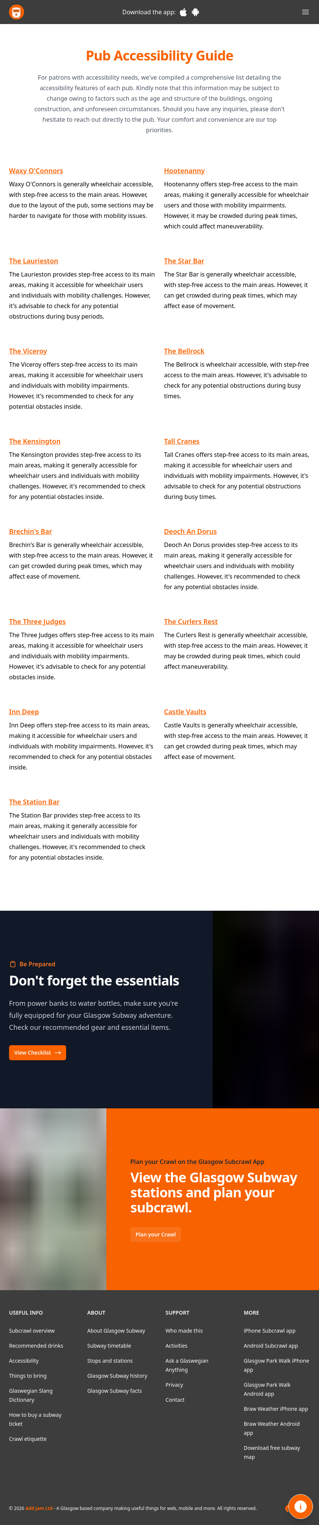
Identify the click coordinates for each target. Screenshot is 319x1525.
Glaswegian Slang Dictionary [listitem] (31, 1395)
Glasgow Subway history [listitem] (117, 1375)
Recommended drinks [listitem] (36, 1345)
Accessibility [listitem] (24, 1360)
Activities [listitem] (176, 1345)
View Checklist (38, 1052)
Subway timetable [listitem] (109, 1345)
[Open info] (300, 1506)
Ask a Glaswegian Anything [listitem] (187, 1365)
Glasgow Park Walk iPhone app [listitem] (276, 1365)
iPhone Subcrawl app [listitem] (270, 1330)
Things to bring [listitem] (28, 1375)
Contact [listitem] (175, 1399)
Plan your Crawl (156, 1234)
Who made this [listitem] (184, 1330)
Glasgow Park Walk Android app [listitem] (267, 1389)
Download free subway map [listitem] (272, 1452)
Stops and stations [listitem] (110, 1360)
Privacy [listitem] (174, 1384)
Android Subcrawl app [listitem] (271, 1345)
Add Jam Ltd (39, 1508)
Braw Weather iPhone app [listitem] (276, 1408)
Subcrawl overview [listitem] (32, 1330)
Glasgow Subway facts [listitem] (114, 1390)
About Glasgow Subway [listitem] (116, 1330)
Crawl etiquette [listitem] (28, 1438)
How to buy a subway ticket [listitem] (35, 1419)
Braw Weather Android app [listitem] (272, 1428)
